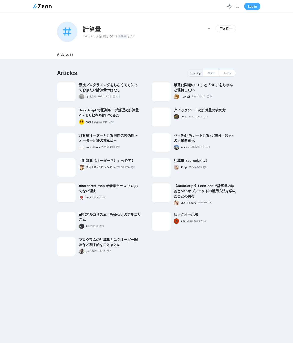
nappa (89, 122)
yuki (88, 251)
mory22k (185, 96)
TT (87, 226)
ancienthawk (93, 147)
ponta (184, 116)
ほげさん (91, 96)
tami (88, 197)
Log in (252, 6)
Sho (183, 220)
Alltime (212, 73)
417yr (184, 167)
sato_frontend (188, 202)
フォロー (226, 28)
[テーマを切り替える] (229, 6)
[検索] (237, 6)
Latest (227, 73)
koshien (185, 147)
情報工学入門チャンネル (100, 167)
